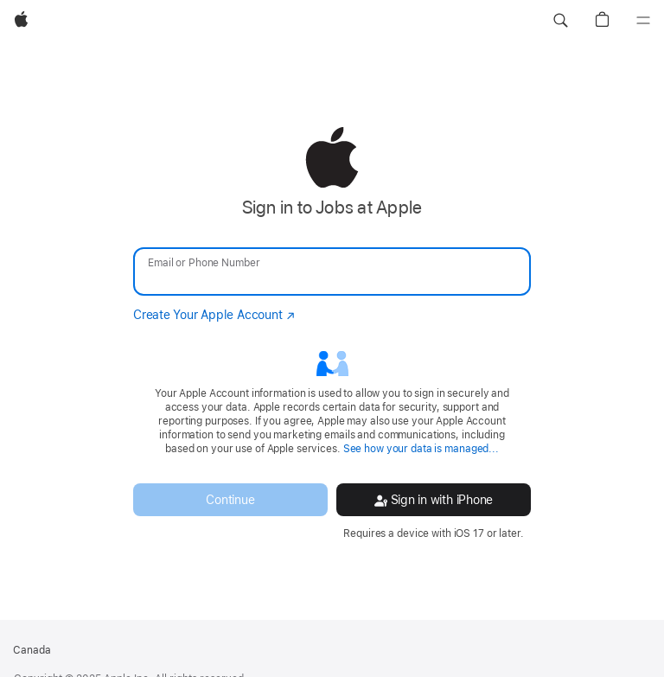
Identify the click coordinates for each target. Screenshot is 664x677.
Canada (32, 650)
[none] (332, 333)
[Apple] (21, 21)
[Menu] (643, 21)
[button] (560, 21)
